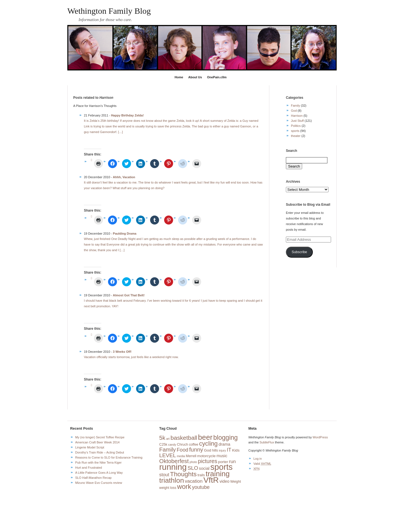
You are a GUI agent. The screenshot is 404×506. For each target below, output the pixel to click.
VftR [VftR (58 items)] (211, 480)
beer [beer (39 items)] (205, 437)
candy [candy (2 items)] (172, 444)
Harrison (297, 115)
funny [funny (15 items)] (196, 450)
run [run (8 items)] (232, 461)
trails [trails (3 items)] (201, 475)
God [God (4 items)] (207, 450)
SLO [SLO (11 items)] (193, 468)
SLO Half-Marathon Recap (93, 477)
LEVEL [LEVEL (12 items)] (167, 455)
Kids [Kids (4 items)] (235, 450)
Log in (257, 458)
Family (295, 105)
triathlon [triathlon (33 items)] (171, 480)
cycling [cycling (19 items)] (208, 443)
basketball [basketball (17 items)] (184, 437)
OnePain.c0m (217, 77)
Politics (296, 125)
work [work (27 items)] (184, 486)
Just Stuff (297, 120)
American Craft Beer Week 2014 (97, 442)
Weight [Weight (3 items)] (235, 482)
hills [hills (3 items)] (215, 450)
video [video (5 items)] (224, 481)
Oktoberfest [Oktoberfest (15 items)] (174, 461)
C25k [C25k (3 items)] (163, 445)
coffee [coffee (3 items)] (193, 445)
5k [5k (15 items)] (162, 438)
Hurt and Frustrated (88, 467)
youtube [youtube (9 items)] (201, 487)
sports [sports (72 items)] (221, 467)
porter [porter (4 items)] (223, 462)
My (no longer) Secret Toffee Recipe (100, 437)
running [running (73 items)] (173, 466)
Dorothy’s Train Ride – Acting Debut (99, 452)
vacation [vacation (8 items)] (194, 481)
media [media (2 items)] (181, 456)
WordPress (320, 437)
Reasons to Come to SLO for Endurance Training (109, 457)
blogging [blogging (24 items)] (225, 437)
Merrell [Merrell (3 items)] (191, 456)
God (294, 110)
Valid (262, 463)
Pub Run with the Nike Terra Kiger (98, 462)
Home (179, 77)
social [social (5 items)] (204, 468)
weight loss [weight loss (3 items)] (167, 488)
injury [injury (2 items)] (222, 450)
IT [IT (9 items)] (229, 450)
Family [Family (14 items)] (167, 450)
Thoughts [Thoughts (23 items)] (183, 474)
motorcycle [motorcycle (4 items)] (206, 456)
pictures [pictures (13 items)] (207, 461)
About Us (195, 77)
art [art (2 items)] (167, 438)
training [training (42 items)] (218, 474)
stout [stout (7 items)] (164, 474)
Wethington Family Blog (109, 10)
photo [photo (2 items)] (193, 462)
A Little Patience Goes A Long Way (99, 472)
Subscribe (299, 252)
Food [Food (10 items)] (182, 450)
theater (295, 136)
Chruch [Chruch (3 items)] (182, 445)
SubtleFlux (267, 442)
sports (295, 130)
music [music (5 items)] (222, 456)
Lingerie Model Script (89, 447)
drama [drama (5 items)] (224, 444)
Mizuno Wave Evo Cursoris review (98, 482)
